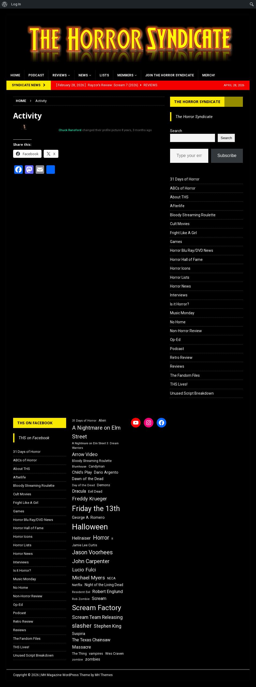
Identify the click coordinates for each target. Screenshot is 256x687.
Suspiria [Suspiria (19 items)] (78, 633)
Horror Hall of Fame (186, 259)
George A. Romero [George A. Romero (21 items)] (88, 517)
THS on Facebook (34, 422)
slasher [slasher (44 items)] (82, 625)
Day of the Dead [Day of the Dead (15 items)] (83, 485)
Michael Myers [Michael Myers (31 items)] (88, 578)
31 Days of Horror (184, 179)
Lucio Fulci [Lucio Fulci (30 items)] (84, 570)
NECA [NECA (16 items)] (111, 578)
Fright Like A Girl (183, 233)
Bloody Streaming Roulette (193, 215)
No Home (178, 322)
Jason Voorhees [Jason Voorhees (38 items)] (92, 552)
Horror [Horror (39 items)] (101, 537)
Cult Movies (180, 224)
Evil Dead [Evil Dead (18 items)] (95, 491)
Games (176, 242)
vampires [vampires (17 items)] (96, 653)
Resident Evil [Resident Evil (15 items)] (81, 592)
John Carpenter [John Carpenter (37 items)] (91, 561)
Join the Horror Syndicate (169, 75)
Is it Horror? (179, 304)
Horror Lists (179, 277)
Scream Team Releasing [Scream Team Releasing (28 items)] (97, 617)
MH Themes (104, 675)
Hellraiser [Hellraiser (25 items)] (81, 538)
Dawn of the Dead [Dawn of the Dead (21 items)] (87, 478)
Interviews (178, 295)
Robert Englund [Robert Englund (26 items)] (107, 591)
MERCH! (208, 75)
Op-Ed (175, 339)
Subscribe (226, 155)
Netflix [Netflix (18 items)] (77, 585)
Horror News (180, 286)
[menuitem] (4, 4)
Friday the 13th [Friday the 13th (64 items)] (96, 508)
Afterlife (177, 206)
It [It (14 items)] (112, 538)
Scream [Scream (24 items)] (99, 598)
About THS (179, 197)
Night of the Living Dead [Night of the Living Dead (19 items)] (104, 585)
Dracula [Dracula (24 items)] (79, 491)
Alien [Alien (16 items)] (102, 420)
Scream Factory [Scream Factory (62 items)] (96, 607)
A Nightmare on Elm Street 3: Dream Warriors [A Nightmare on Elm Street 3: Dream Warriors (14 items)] (95, 446)
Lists (104, 75)
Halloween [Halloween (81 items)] (90, 526)
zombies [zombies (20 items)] (92, 659)
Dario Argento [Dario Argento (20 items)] (106, 472)
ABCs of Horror (182, 188)
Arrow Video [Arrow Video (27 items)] (84, 454)
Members (125, 75)
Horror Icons (180, 268)
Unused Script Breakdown (192, 393)
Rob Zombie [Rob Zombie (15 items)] (81, 599)
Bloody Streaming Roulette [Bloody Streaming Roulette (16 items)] (92, 461)
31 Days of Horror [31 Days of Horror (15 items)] (84, 420)
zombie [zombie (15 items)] (77, 659)
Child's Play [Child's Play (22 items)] (82, 472)
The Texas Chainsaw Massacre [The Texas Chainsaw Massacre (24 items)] (91, 643)
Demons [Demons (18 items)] (103, 485)
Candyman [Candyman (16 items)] (97, 466)
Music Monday (182, 313)
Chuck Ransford (70, 130)
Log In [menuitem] (16, 4)
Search (176, 131)
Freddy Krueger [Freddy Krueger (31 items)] (89, 499)
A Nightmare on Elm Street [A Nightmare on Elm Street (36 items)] (96, 432)
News (83, 75)
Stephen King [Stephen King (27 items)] (107, 626)
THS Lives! (178, 384)
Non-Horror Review (186, 331)
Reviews (59, 75)
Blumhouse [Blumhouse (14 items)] (79, 466)
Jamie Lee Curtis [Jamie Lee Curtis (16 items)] (84, 545)
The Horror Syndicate (197, 101)
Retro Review (181, 357)
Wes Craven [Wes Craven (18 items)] (114, 653)
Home (15, 75)
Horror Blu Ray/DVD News (191, 250)
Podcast (36, 75)
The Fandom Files (185, 375)
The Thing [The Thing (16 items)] (79, 653)
